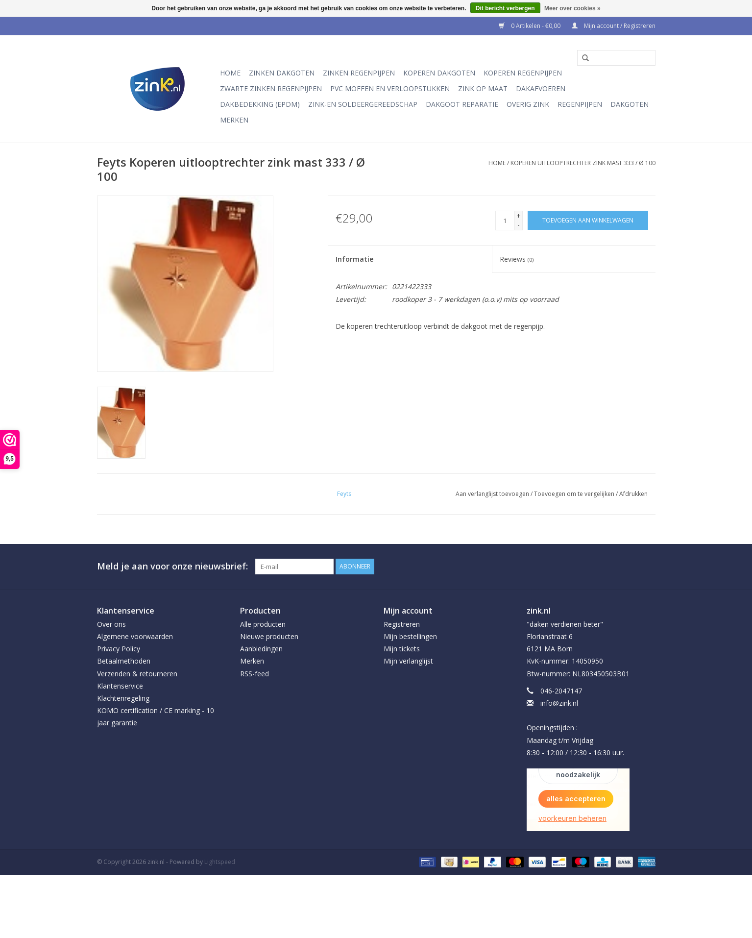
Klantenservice (120, 686)
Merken (234, 119)
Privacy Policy (118, 648)
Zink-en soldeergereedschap (362, 104)
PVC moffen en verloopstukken (390, 88)
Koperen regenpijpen (523, 72)
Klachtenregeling (123, 698)
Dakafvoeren (540, 88)
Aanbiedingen (261, 648)
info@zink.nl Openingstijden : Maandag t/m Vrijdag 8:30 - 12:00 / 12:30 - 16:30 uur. (575, 727)
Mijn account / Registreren (613, 26)
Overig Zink (528, 104)
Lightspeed (219, 862)
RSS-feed (254, 673)
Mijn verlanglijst (408, 661)
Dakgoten (629, 104)
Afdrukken (633, 494)
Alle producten (263, 624)
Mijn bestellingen (410, 636)
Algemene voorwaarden (135, 636)
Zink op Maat (483, 88)
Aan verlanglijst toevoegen (492, 494)
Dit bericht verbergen (505, 8)
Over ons (111, 624)
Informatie (354, 259)
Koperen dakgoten (439, 72)
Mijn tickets (402, 648)
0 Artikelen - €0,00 (530, 26)
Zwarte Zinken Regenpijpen (271, 88)
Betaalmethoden (123, 661)
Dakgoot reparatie (462, 104)
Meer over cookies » (572, 8)
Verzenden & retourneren (137, 673)
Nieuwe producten (269, 636)
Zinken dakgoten (282, 72)
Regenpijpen (580, 104)
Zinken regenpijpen (359, 72)
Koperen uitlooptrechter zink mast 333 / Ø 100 (582, 163)
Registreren (402, 624)
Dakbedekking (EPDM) (260, 104)
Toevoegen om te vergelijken (575, 494)
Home (230, 72)
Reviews (517, 259)
